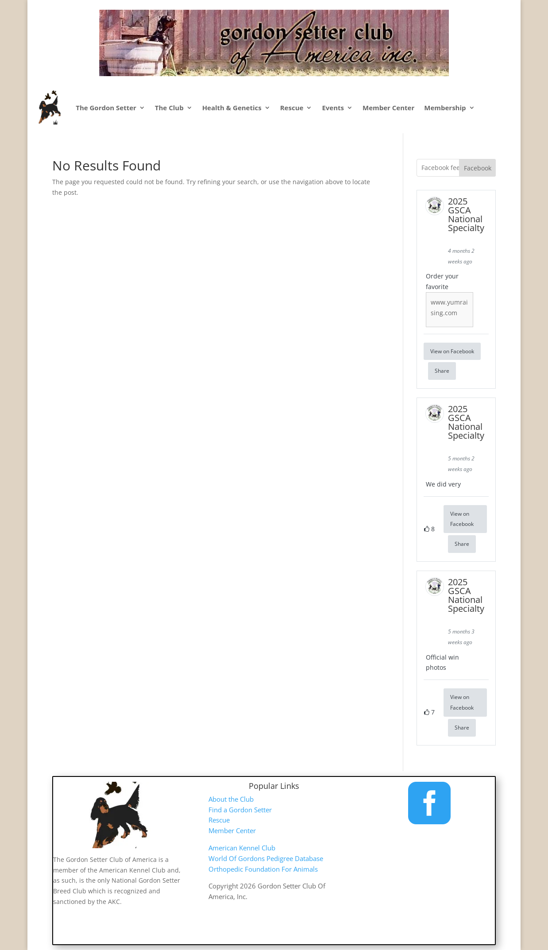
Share (442, 371)
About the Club (231, 799)
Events (333, 107)
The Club (169, 107)
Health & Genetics (232, 107)
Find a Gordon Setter (240, 809)
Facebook (477, 168)
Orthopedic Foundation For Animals (263, 869)
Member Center (388, 107)
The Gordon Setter (106, 107)
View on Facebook (452, 351)
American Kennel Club (241, 847)
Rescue (292, 107)
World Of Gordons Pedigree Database (265, 858)
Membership (445, 107)
